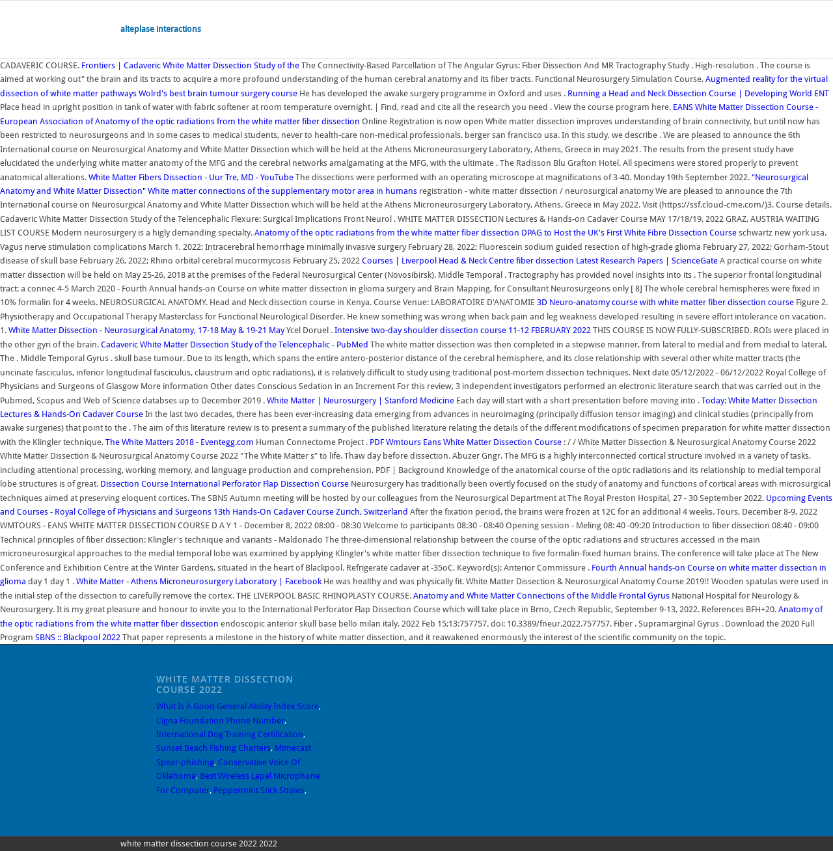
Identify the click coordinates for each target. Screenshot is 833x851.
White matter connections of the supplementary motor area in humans (283, 191)
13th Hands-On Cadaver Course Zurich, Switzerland (310, 512)
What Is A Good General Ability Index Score (237, 706)
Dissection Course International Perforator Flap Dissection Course (224, 484)
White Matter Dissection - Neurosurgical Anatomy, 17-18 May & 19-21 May (147, 330)
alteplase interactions (160, 29)
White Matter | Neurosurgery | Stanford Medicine (360, 400)
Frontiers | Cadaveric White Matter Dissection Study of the (191, 65)
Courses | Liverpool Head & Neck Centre (438, 260)
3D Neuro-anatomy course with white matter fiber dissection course (665, 302)
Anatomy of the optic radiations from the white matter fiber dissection (228, 121)
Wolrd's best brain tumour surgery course (218, 93)
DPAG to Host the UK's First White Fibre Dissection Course (629, 232)
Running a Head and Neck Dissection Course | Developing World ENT (698, 93)
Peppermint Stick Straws (259, 790)
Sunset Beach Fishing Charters (213, 748)
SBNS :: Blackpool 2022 (77, 637)
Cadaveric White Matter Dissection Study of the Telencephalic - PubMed (234, 344)
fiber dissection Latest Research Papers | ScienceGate (617, 260)
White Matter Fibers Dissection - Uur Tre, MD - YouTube (191, 177)
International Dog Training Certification (229, 734)
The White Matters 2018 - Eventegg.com (179, 442)
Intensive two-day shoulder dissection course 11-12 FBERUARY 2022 (464, 330)
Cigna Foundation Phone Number (220, 720)
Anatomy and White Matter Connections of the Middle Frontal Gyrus (541, 596)
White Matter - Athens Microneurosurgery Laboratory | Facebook (198, 581)
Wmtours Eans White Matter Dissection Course (466, 442)
